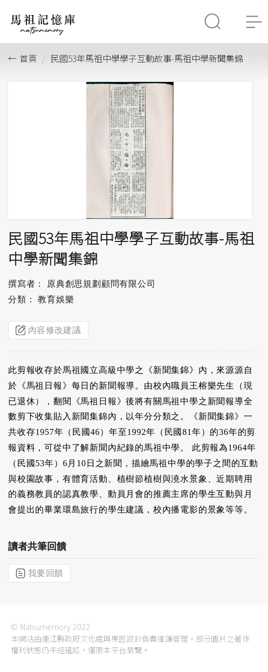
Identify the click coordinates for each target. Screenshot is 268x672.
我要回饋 (39, 573)
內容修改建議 (48, 330)
